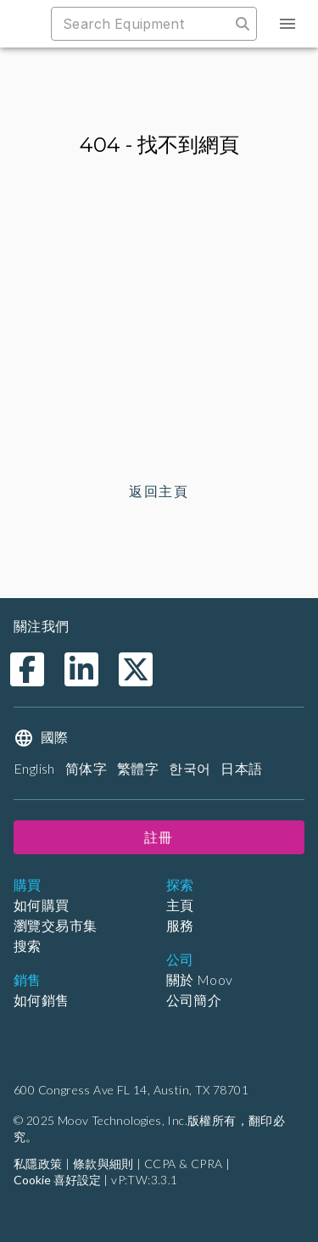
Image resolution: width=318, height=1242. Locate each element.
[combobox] (149, 24)
